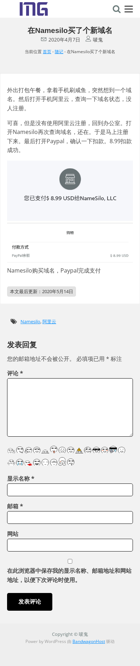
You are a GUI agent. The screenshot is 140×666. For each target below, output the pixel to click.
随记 (59, 52)
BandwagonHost (88, 641)
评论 (15, 373)
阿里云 (49, 321)
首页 (47, 52)
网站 (12, 534)
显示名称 (20, 478)
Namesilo (30, 321)
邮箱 (15, 506)
